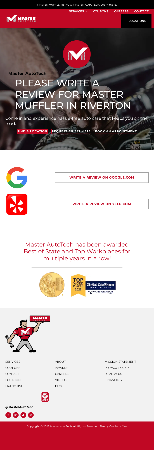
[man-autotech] (27, 317)
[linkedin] (31, 415)
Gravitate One (118, 426)
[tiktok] (23, 415)
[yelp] (16, 194)
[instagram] (16, 415)
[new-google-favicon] (16, 167)
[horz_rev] (21, 15)
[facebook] (8, 415)
